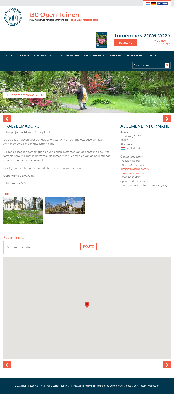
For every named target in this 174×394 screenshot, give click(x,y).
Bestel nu (125, 42)
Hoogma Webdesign (149, 385)
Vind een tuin (43, 55)
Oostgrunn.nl (116, 385)
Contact (152, 55)
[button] (87, 305)
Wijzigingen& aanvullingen (162, 42)
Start (9, 55)
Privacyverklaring (79, 385)
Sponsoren (134, 55)
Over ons (115, 55)
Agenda (24, 55)
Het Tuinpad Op (30, 385)
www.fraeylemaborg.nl (134, 173)
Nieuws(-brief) (94, 55)
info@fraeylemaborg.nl (134, 168)
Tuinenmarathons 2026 (25, 95)
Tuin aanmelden (68, 55)
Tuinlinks (65, 385)
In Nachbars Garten (49, 385)
